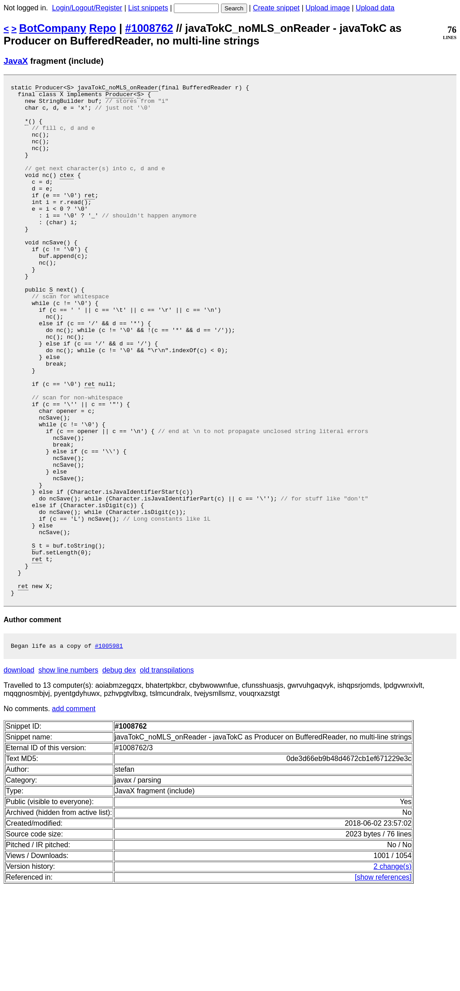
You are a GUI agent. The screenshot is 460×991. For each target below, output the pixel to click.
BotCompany (52, 28)
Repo (102, 28)
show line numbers (68, 774)
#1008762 (149, 28)
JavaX (16, 61)
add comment (74, 812)
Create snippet (276, 8)
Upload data (375, 8)
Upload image (327, 8)
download (19, 774)
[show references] (383, 981)
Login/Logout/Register (87, 8)
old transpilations (167, 774)
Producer (49, 88)
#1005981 (109, 749)
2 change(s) (393, 970)
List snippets (148, 8)
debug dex (119, 774)
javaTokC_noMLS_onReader (117, 88)
